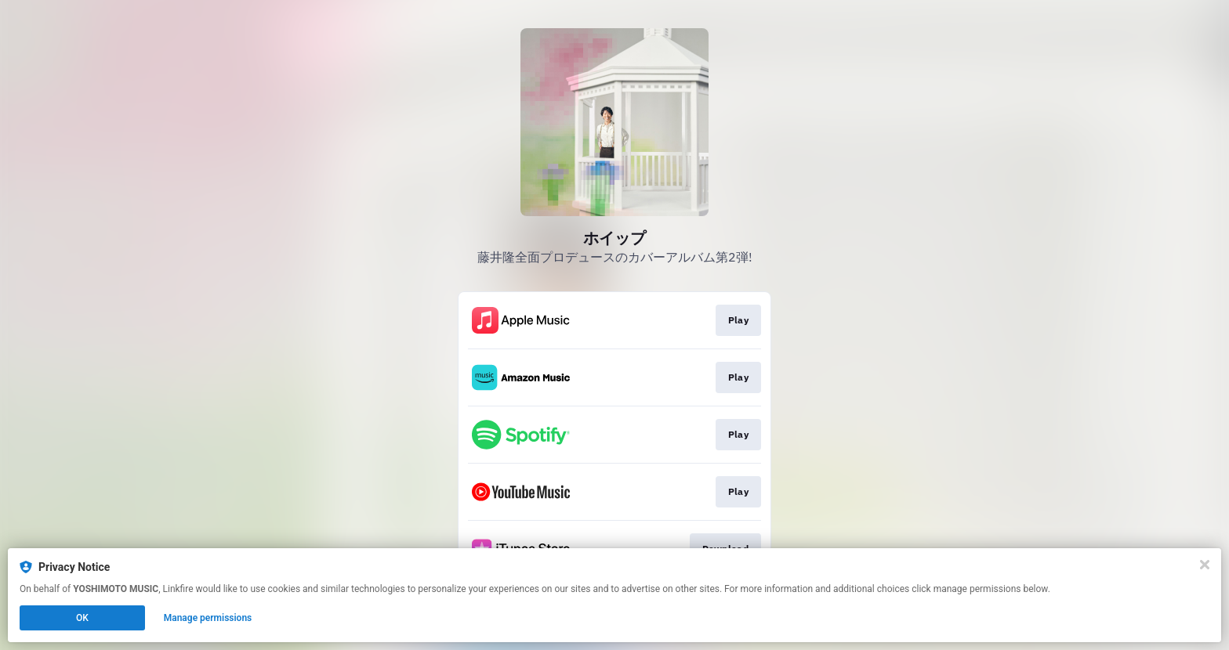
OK (82, 617)
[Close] (1204, 564)
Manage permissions (208, 617)
